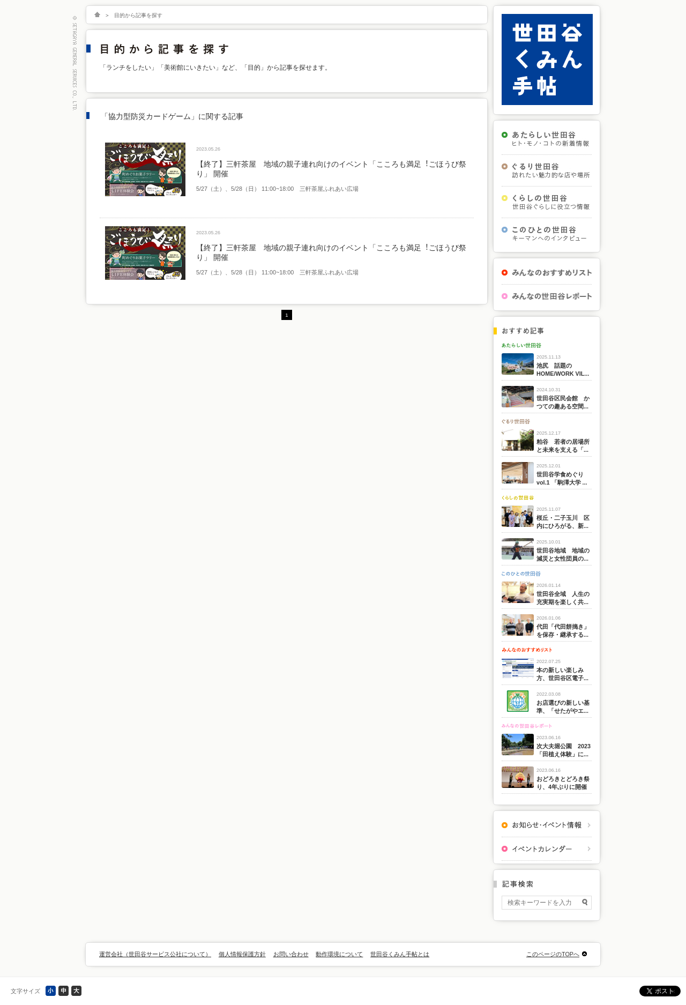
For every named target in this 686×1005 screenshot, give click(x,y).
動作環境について (339, 954)
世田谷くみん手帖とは (399, 954)
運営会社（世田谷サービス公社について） (155, 954)
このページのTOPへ (552, 954)
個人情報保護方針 (242, 954)
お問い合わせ (291, 954)
